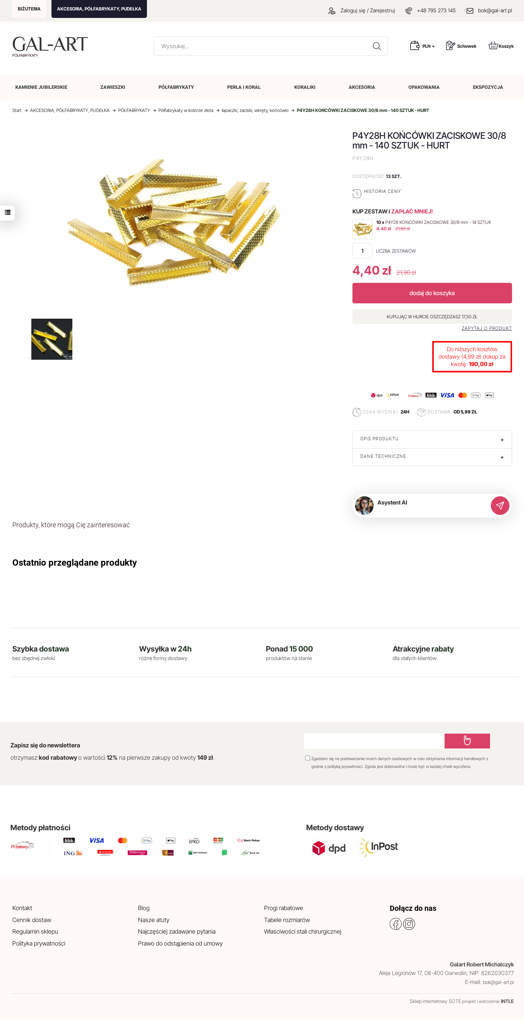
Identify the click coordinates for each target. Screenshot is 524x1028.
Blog (144, 908)
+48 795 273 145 (436, 10)
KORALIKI (305, 87)
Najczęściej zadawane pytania (177, 931)
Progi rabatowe (283, 908)
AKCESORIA (362, 87)
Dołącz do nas (413, 908)
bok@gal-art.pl (495, 10)
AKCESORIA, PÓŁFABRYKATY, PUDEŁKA (99, 9)
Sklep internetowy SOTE (435, 1001)
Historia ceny (382, 191)
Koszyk (501, 45)
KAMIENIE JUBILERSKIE (41, 87)
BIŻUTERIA (29, 9)
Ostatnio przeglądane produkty (74, 562)
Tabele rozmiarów (287, 920)
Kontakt (22, 908)
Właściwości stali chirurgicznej (302, 931)
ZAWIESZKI (112, 87)
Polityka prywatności (38, 943)
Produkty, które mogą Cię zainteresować (71, 525)
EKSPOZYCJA (488, 87)
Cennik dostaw (31, 920)
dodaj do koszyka (432, 293)
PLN (429, 46)
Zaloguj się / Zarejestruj (362, 10)
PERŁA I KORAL (244, 87)
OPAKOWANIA (424, 87)
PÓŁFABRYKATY (176, 87)
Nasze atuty (153, 920)
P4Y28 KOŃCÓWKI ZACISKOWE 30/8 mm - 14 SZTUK (438, 222)
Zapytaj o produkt (487, 328)
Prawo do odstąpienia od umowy (180, 943)
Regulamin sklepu (35, 931)
